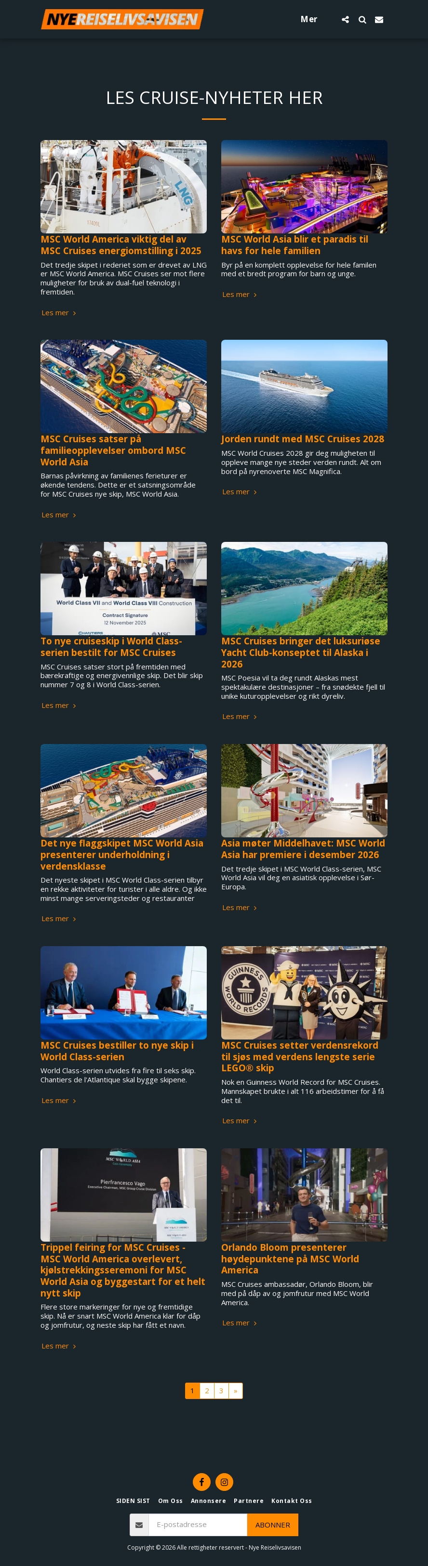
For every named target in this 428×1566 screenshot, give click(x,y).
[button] (345, 19)
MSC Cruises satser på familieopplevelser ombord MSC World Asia (113, 450)
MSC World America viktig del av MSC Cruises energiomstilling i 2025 (120, 245)
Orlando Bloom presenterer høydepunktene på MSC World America (290, 1258)
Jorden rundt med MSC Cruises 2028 (302, 439)
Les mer (59, 312)
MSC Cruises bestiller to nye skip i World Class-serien (117, 1051)
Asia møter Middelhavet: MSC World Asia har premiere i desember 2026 (303, 848)
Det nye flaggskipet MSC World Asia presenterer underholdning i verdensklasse (121, 854)
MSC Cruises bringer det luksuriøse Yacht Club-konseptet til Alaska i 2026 (300, 652)
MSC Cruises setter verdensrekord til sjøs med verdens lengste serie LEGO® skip (299, 1056)
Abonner (272, 1524)
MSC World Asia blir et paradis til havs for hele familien (294, 245)
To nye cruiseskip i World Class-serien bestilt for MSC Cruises (111, 646)
